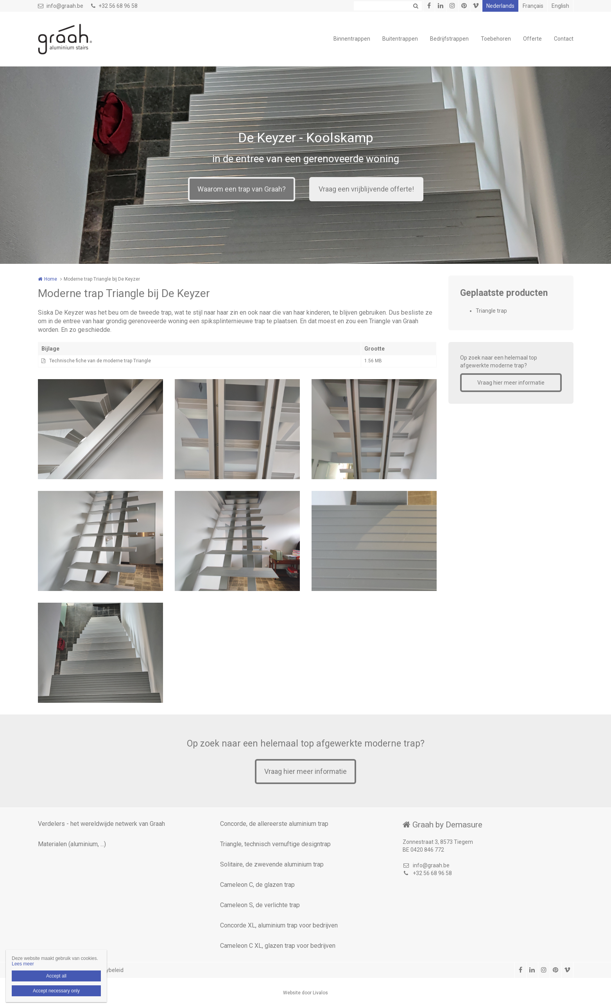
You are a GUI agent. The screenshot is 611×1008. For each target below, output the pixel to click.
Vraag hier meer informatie (511, 383)
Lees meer (23, 964)
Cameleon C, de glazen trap (257, 884)
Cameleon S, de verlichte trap (260, 905)
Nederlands (500, 6)
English (560, 6)
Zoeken (416, 6)
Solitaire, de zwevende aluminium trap (272, 864)
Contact (563, 39)
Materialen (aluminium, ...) (72, 844)
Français (533, 6)
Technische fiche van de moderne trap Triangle (100, 360)
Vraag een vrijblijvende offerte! (366, 189)
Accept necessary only (56, 991)
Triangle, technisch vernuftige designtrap (275, 844)
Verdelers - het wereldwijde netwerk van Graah (101, 823)
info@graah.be (60, 6)
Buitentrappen (400, 39)
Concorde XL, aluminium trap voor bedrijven (279, 925)
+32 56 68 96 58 (114, 6)
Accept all (56, 976)
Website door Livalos (305, 992)
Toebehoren (496, 39)
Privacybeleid (107, 970)
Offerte (532, 39)
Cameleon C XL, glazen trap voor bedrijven (277, 945)
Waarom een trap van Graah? (241, 189)
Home (50, 279)
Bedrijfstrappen (449, 39)
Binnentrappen (351, 39)
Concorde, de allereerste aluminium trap (274, 823)
